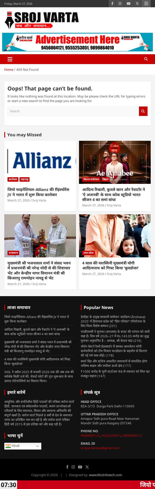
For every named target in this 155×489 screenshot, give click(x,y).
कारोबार (13, 179)
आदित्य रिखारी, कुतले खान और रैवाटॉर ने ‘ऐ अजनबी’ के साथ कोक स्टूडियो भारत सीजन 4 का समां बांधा (113, 194)
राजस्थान (13, 253)
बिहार (105, 179)
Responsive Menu (146, 3)
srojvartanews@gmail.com (100, 448)
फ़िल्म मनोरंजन (91, 179)
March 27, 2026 (18, 200)
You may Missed (24, 135)
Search (143, 111)
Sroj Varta (39, 200)
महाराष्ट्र (24, 179)
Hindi (12, 446)
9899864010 (132, 435)
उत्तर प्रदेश (88, 253)
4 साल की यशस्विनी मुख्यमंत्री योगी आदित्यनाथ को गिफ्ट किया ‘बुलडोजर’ (110, 265)
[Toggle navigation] (10, 59)
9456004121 (90, 435)
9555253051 (111, 435)
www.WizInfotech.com (105, 475)
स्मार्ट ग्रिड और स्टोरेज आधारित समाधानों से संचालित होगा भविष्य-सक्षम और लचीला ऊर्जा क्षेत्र (114, 363)
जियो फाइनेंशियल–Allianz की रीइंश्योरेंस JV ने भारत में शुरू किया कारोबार (38, 192)
